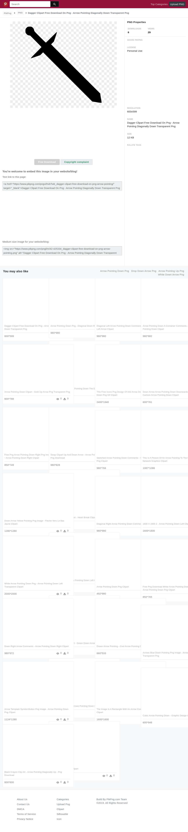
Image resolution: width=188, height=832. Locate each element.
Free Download (47, 162)
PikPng (7, 13)
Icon (59, 819)
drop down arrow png (143, 271)
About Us (22, 799)
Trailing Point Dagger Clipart (64, 767)
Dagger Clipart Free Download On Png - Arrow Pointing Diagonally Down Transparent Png (24, 327)
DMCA (20, 809)
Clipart (60, 809)
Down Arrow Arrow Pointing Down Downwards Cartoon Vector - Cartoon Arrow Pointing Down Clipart (161, 393)
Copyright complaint (76, 162)
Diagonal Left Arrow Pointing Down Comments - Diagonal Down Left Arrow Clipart (116, 327)
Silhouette (62, 814)
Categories (63, 799)
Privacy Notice (25, 819)
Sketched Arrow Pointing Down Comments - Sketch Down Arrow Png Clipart (115, 459)
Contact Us (23, 804)
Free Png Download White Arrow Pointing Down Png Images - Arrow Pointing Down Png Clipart (163, 588)
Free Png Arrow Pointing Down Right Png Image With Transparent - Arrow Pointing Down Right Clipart (24, 456)
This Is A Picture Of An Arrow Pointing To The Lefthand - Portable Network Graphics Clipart (163, 459)
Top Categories (159, 4)
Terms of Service (26, 814)
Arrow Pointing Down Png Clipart (113, 585)
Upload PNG (177, 4)
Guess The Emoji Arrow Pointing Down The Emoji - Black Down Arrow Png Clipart (70, 390)
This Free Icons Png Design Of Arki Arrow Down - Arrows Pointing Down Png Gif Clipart (117, 393)
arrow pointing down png (114, 271)
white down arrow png (171, 274)
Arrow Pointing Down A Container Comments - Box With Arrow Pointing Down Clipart (161, 327)
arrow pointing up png (171, 271)
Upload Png (63, 804)
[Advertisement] (63, 134)
